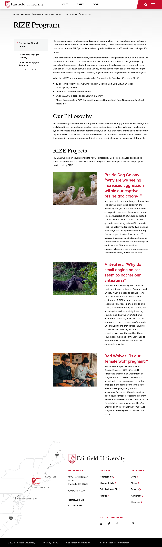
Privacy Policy (50, 542)
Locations (75, 505)
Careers (135, 502)
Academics (26, 14)
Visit (65, 4)
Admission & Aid (109, 489)
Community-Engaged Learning (29, 56)
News (134, 483)
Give (95, 4)
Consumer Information (78, 542)
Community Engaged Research (29, 63)
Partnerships (25, 75)
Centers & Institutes (43, 14)
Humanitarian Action (28, 70)
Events (135, 489)
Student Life (107, 483)
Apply (80, 4)
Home (16, 14)
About (103, 495)
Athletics (136, 495)
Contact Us (76, 500)
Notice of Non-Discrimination (113, 542)
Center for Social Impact (66, 14)
